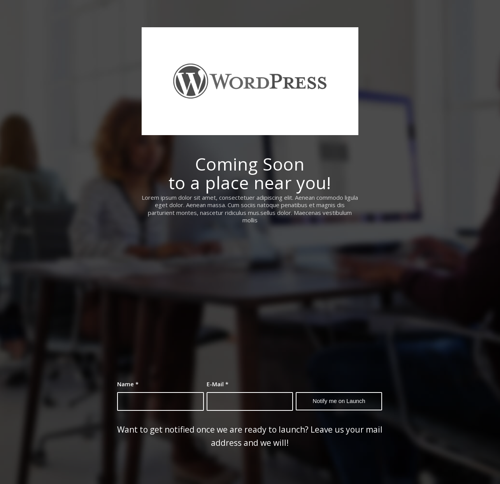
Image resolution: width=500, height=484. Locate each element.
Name (128, 384)
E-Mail (217, 384)
